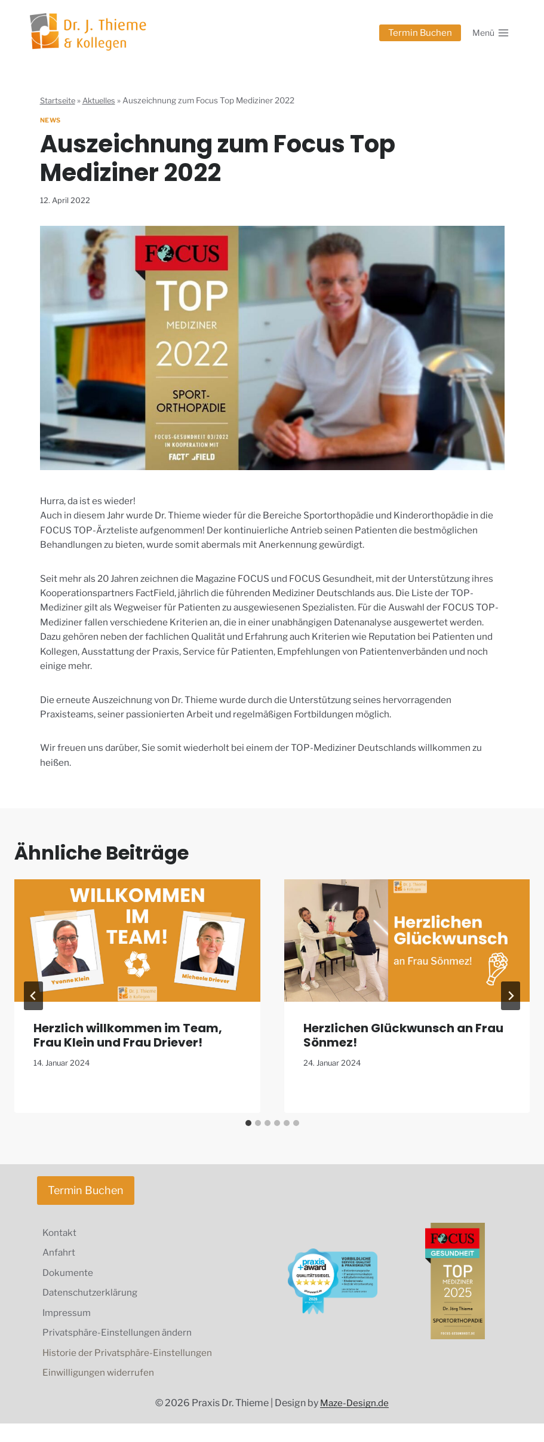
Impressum (68, 1328)
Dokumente (69, 1285)
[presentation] (137, 951)
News (51, 120)
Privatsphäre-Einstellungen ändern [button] (119, 1349)
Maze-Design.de (354, 1421)
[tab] (248, 1133)
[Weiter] (510, 1006)
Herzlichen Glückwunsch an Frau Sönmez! (403, 1045)
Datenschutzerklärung (92, 1306)
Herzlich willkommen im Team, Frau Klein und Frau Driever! (127, 1045)
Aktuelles (102, 100)
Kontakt (60, 1244)
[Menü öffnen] (490, 33)
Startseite (58, 100)
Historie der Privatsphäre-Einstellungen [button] (130, 1370)
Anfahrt (60, 1265)
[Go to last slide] (33, 1006)
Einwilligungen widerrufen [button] (100, 1391)
